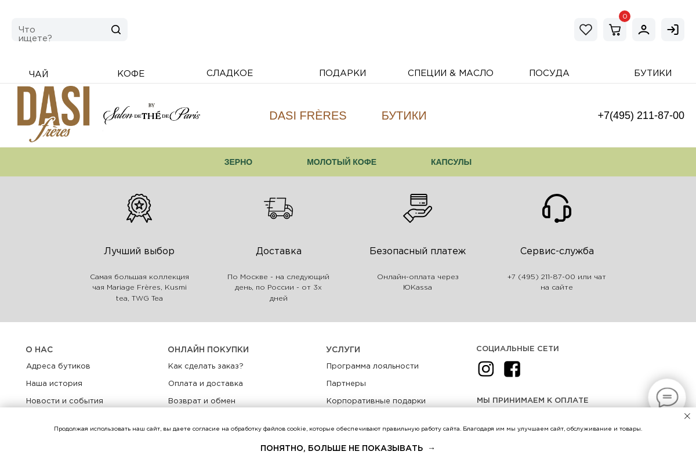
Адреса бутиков (58, 366)
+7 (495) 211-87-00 (541, 277)
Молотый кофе (341, 162)
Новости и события (64, 401)
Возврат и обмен (201, 401)
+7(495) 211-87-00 (640, 115)
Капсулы (451, 162)
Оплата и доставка (205, 384)
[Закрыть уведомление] (687, 416)
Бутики (404, 115)
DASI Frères (307, 115)
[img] (643, 29)
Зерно (238, 162)
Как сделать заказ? (206, 366)
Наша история (54, 384)
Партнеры (346, 384)
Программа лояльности (373, 366)
